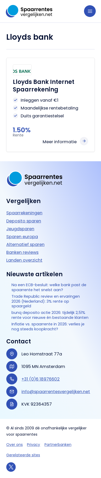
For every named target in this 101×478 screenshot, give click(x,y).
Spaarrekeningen (24, 213)
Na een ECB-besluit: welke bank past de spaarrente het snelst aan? (49, 287)
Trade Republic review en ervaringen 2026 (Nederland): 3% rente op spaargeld (46, 301)
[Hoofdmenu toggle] (90, 11)
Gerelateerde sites (23, 455)
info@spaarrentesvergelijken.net (55, 392)
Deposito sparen (23, 221)
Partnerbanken (57, 444)
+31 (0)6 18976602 (40, 379)
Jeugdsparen (20, 229)
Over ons (14, 444)
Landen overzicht (24, 260)
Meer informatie (60, 142)
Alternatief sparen (25, 244)
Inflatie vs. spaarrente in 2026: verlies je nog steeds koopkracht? (48, 327)
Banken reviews (22, 252)
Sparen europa (22, 236)
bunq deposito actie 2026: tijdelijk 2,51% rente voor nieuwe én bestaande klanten (50, 315)
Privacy (33, 444)
